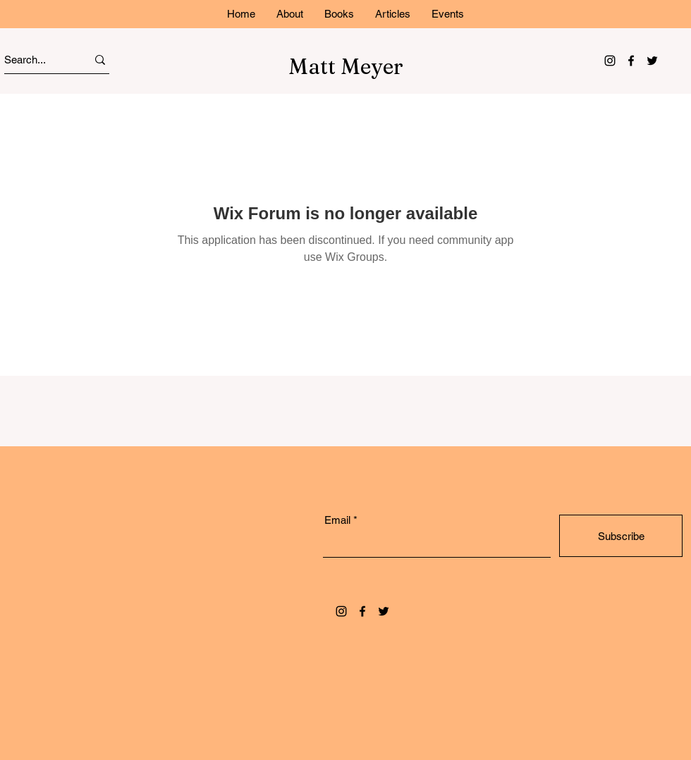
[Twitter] (652, 61)
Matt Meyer (345, 67)
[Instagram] (610, 61)
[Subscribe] (621, 536)
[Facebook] (631, 61)
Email (337, 520)
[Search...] (32, 59)
